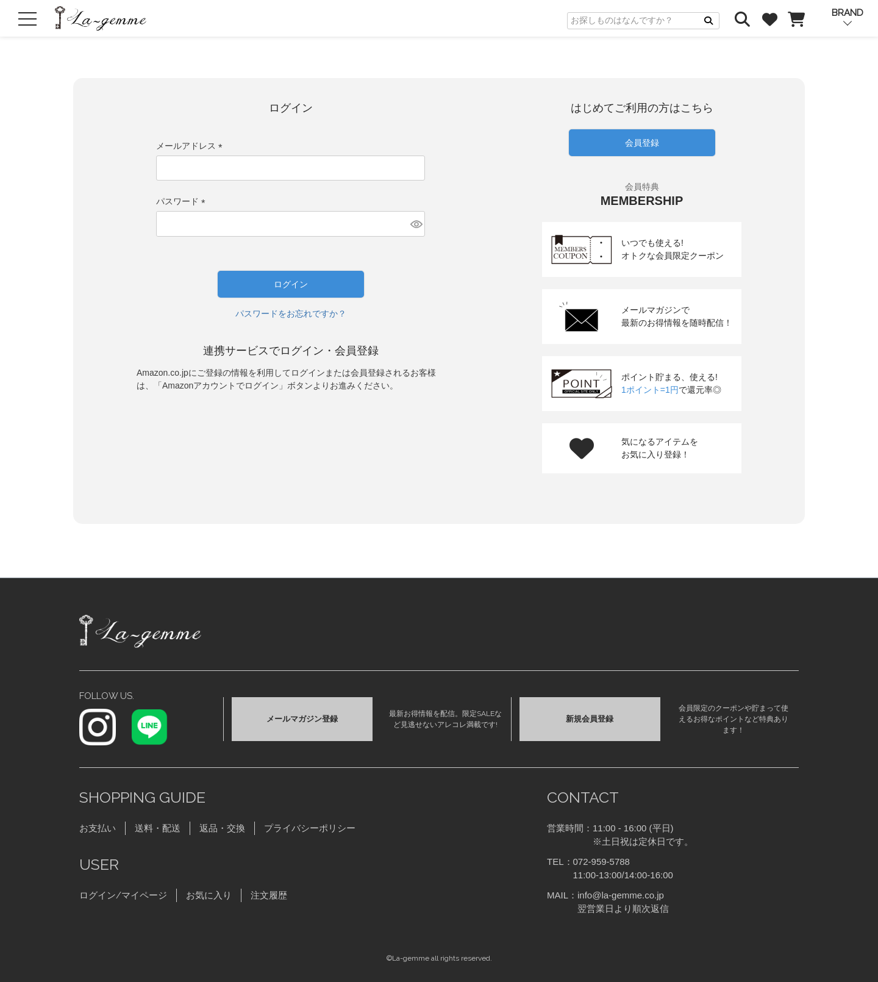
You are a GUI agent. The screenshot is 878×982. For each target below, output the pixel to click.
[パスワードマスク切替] (415, 224)
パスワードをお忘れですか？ (290, 313)
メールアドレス (191, 146)
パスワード (183, 201)
